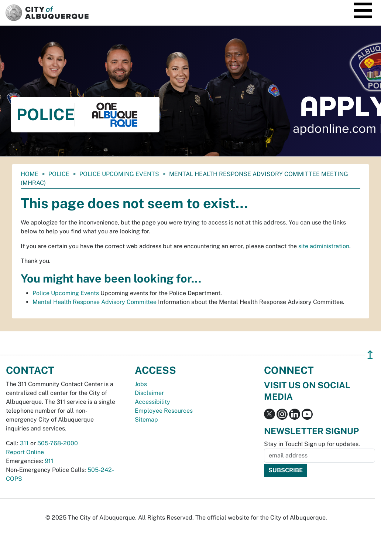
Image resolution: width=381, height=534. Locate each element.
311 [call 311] (24, 443)
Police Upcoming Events (119, 174)
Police (58, 174)
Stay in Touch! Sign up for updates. (312, 443)
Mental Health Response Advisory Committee (94, 301)
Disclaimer (149, 392)
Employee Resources (164, 410)
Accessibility (152, 401)
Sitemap (146, 419)
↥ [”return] (370, 355)
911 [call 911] (49, 460)
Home (29, 174)
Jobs (141, 384)
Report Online (25, 452)
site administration (323, 246)
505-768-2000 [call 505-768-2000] (57, 443)
